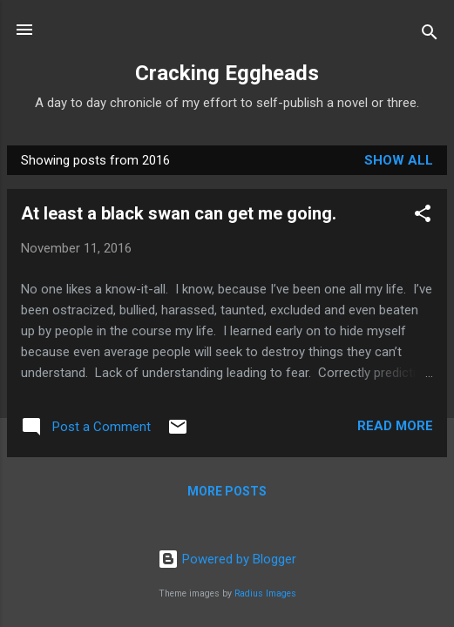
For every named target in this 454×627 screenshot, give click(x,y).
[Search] (429, 35)
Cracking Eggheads (227, 73)
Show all (398, 160)
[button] (422, 216)
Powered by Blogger (227, 559)
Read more (395, 426)
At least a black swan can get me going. (178, 213)
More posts (227, 491)
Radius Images (265, 593)
